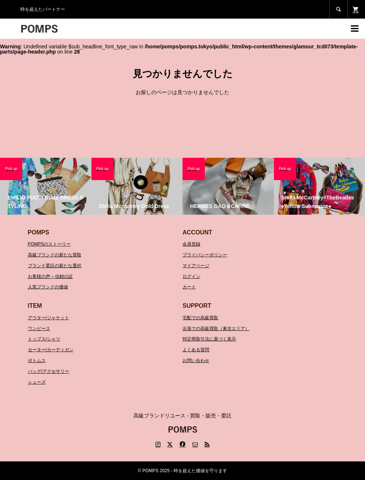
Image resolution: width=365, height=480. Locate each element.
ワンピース (39, 328)
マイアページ (195, 265)
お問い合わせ (195, 360)
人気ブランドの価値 (48, 286)
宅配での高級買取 (200, 317)
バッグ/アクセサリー (48, 371)
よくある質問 (195, 349)
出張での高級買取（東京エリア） (215, 328)
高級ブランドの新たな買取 (54, 254)
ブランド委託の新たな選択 (54, 265)
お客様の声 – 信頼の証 (50, 276)
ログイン (191, 276)
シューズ (37, 382)
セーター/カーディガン (51, 349)
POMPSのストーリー (49, 244)
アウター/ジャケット (48, 317)
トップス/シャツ (44, 339)
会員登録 (191, 244)
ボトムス (37, 360)
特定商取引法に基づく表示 (209, 339)
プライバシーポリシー (204, 254)
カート (189, 286)
